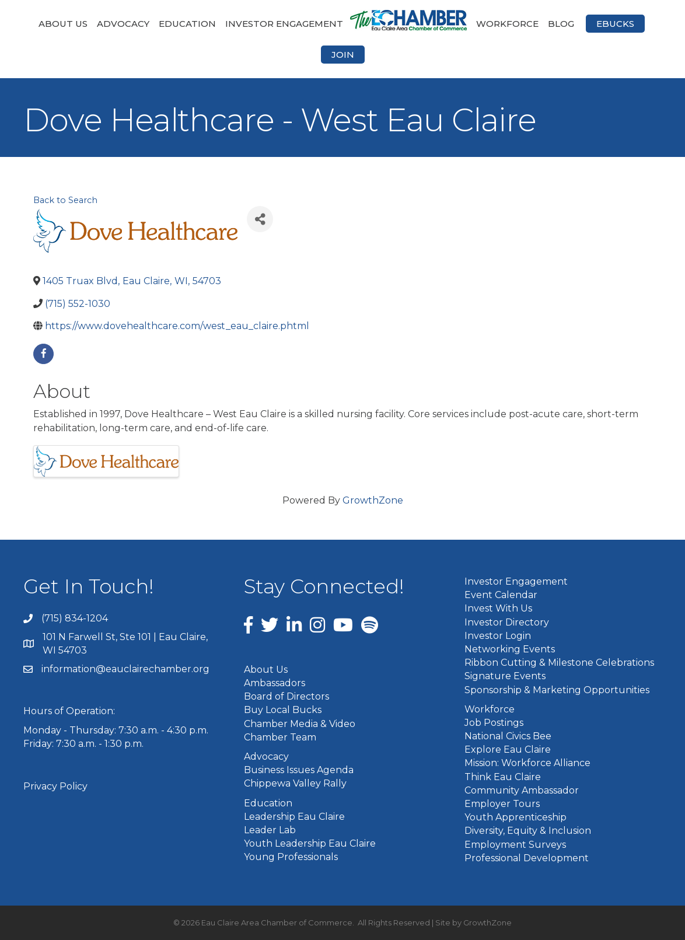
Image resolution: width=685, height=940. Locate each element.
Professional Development (526, 858)
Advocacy (123, 23)
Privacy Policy (55, 786)
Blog (561, 23)
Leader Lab (270, 830)
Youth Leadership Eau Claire (310, 843)
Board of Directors (286, 696)
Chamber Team (280, 737)
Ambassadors (274, 683)
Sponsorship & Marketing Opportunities (556, 690)
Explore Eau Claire (507, 749)
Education (187, 23)
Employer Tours (502, 803)
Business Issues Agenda (299, 769)
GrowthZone (372, 500)
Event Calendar (500, 594)
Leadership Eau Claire (294, 816)
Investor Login (497, 635)
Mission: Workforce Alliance (527, 762)
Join (342, 54)
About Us (63, 23)
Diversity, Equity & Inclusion (527, 830)
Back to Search (65, 200)
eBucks (615, 23)
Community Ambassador (521, 790)
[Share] (260, 219)
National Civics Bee (507, 736)
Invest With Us (498, 608)
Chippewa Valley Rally (295, 783)
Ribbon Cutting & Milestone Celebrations (559, 662)
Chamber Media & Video (299, 723)
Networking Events (509, 649)
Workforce (507, 23)
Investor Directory (506, 622)
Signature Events (505, 676)
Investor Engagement (284, 23)
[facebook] (43, 354)
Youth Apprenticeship (515, 817)
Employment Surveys (515, 844)
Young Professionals (291, 856)
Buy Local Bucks (282, 709)
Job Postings (493, 722)
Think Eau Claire (502, 776)
